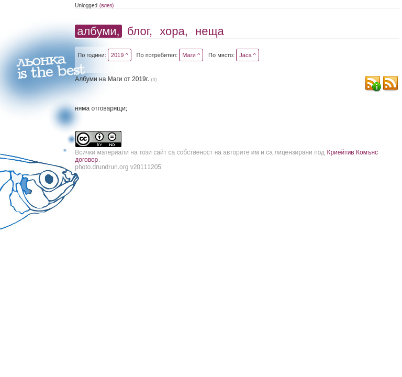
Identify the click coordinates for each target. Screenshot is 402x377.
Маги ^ (191, 55)
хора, (174, 31)
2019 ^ (119, 55)
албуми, (98, 31)
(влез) (106, 5)
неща (209, 31)
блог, (139, 31)
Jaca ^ (247, 55)
